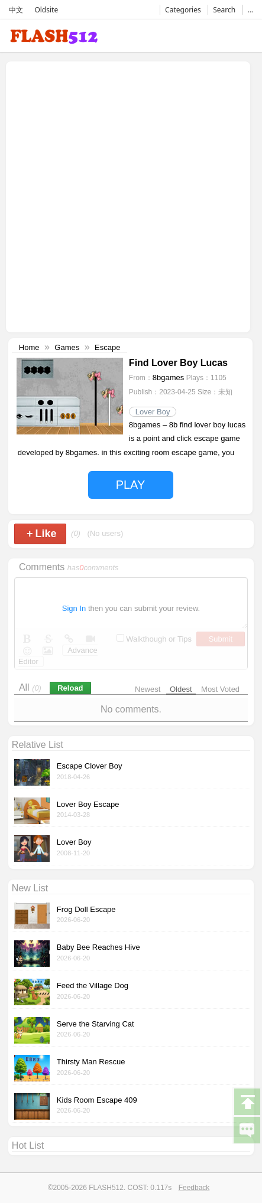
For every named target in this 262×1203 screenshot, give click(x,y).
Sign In (74, 608)
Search (224, 10)
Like (42, 534)
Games (66, 347)
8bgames (168, 377)
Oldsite (46, 10)
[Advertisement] (131, 195)
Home (29, 347)
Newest (147, 689)
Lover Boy (152, 411)
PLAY (130, 484)
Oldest (181, 689)
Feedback (194, 1188)
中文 (16, 10)
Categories (183, 10)
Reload (70, 688)
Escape (107, 347)
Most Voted (220, 689)
